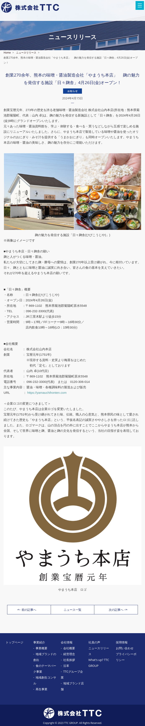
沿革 (66, 666)
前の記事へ (26, 610)
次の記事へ (118, 610)
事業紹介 (39, 642)
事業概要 (41, 648)
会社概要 (69, 648)
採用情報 (122, 642)
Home (7, 52)
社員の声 (94, 642)
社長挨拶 (69, 660)
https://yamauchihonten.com (47, 392)
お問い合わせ (124, 648)
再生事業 (41, 689)
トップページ (14, 642)
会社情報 (66, 642)
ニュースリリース (26, 52)
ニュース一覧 (72, 610)
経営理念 (69, 654)
